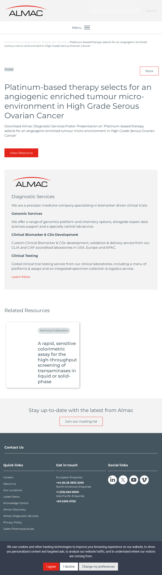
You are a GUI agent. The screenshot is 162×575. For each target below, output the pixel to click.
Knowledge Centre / (28, 42)
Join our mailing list (81, 421)
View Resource (21, 153)
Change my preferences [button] (98, 566)
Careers (8, 477)
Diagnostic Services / (56, 42)
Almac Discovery (14, 509)
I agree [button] (51, 566)
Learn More (20, 277)
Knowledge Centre (15, 503)
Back (149, 71)
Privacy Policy (12, 522)
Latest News (11, 496)
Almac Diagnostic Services (20, 516)
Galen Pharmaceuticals (18, 528)
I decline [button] (69, 566)
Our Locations (12, 490)
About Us (9, 483)
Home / (9, 42)
